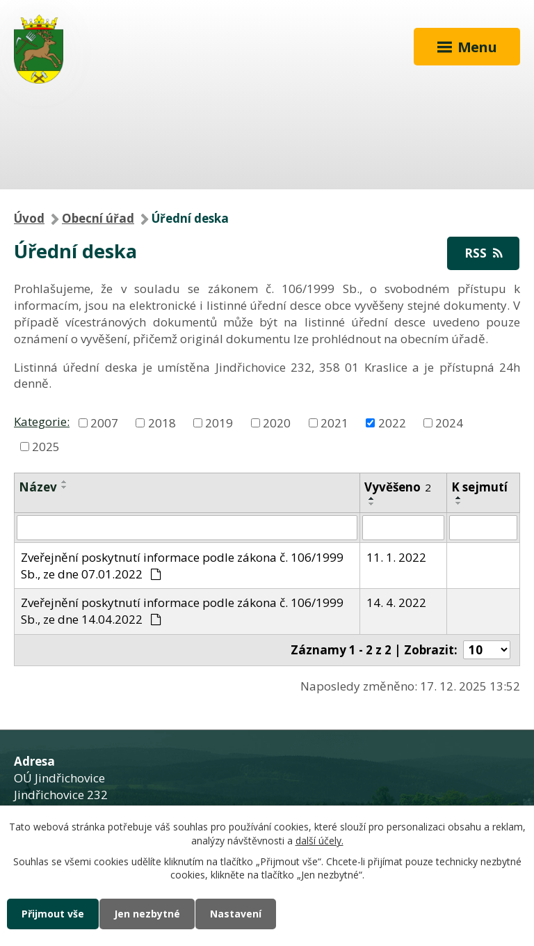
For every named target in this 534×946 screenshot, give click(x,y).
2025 (46, 446)
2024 (449, 422)
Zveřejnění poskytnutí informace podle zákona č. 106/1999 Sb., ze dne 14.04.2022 (182, 610)
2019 (219, 422)
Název (38, 487)
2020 (277, 422)
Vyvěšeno (397, 487)
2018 (162, 422)
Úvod (29, 218)
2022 (392, 422)
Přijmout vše (53, 913)
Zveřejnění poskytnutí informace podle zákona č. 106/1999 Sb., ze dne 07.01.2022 (182, 565)
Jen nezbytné (147, 913)
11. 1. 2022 (396, 557)
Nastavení (235, 913)
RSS (483, 253)
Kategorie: (42, 421)
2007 (104, 422)
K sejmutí (479, 487)
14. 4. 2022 (396, 602)
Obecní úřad (98, 218)
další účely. (319, 840)
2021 (334, 422)
